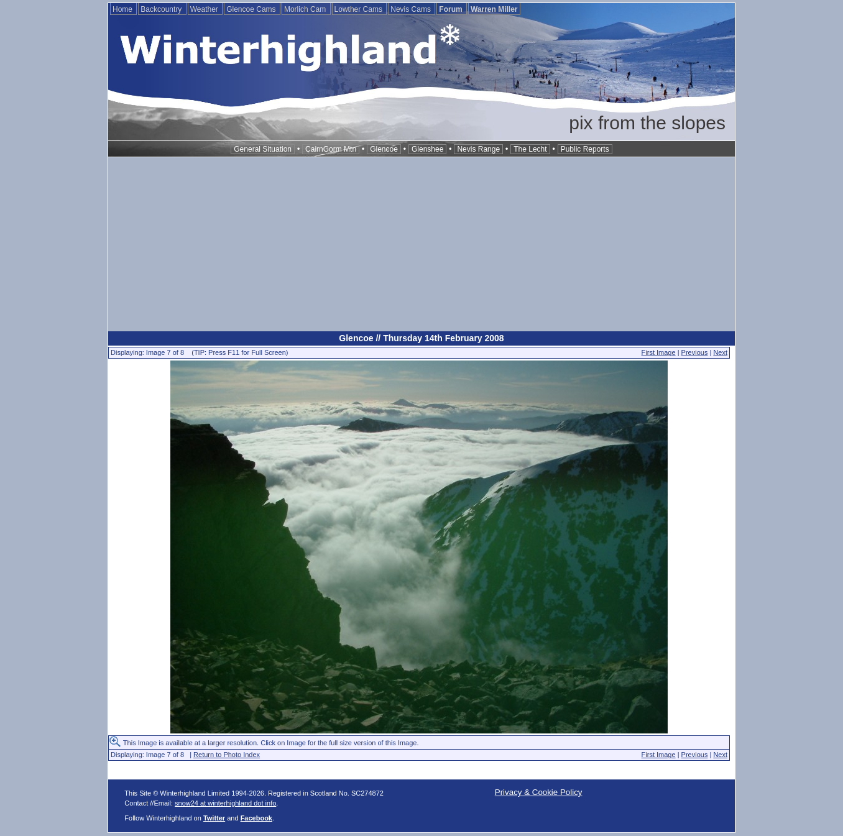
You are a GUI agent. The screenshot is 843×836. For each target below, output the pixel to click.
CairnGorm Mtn (330, 149)
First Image (659, 352)
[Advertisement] (421, 244)
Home (123, 9)
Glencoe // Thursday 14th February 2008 (421, 338)
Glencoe (384, 149)
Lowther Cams (359, 9)
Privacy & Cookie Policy (539, 792)
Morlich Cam (306, 9)
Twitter (214, 818)
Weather (205, 9)
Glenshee (427, 149)
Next (720, 352)
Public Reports (585, 149)
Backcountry (161, 9)
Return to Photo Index (226, 754)
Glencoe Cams (252, 9)
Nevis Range (478, 149)
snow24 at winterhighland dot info (225, 803)
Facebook (256, 818)
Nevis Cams (411, 9)
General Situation (263, 149)
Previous (694, 352)
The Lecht (530, 149)
